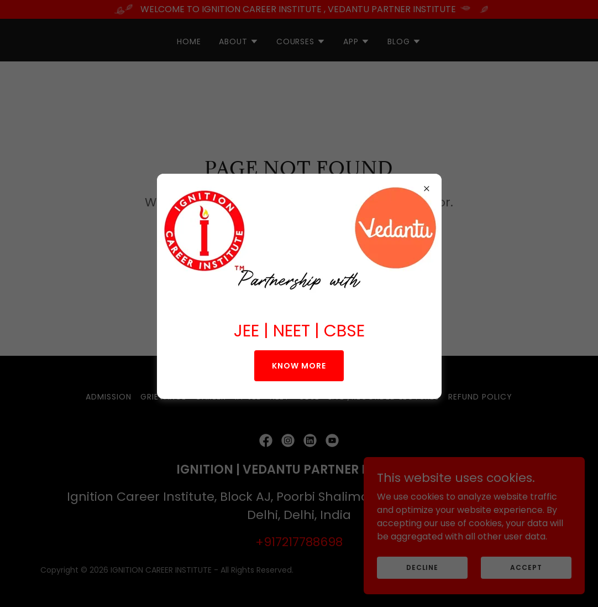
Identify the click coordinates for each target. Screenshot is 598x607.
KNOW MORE (299, 365)
